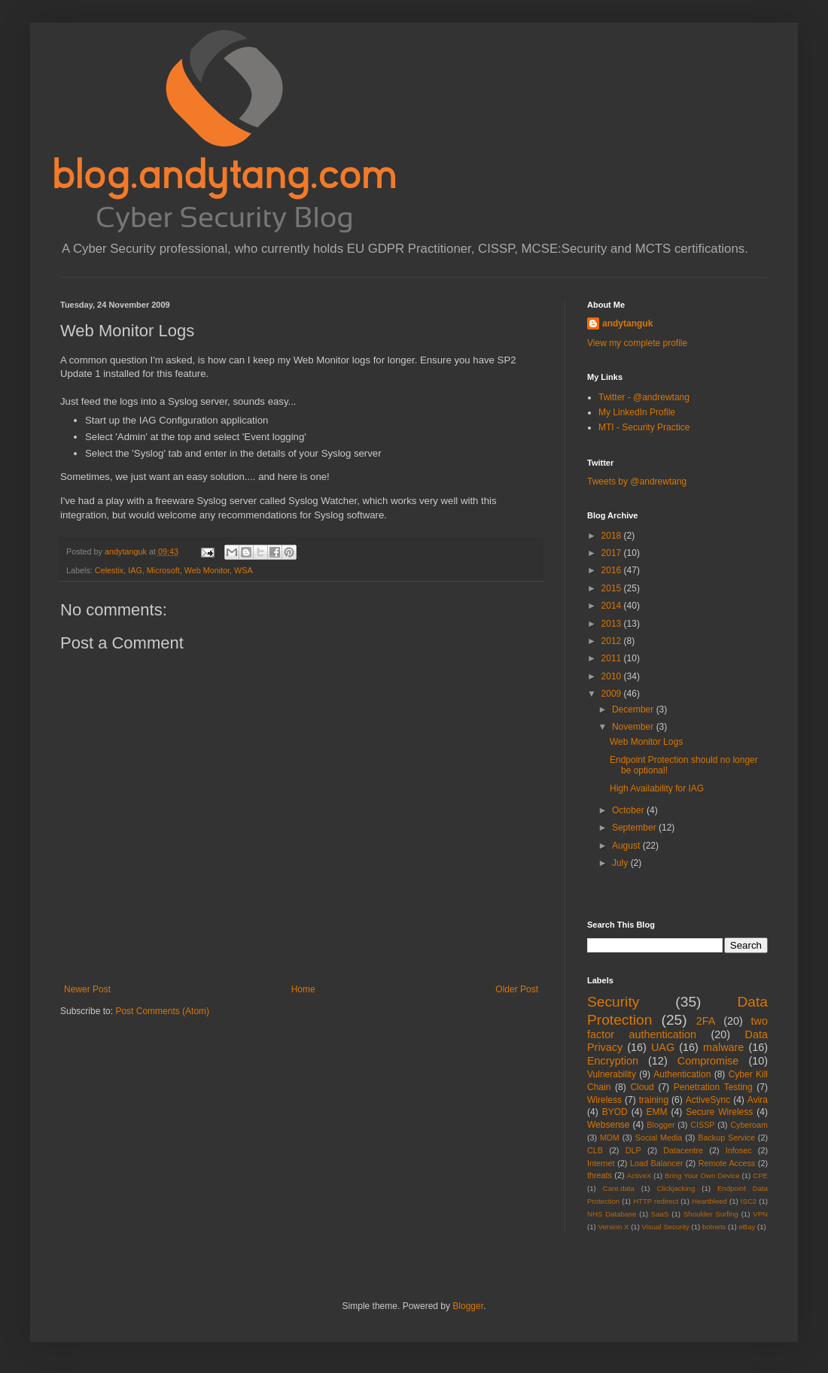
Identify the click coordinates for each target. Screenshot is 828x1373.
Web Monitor (207, 570)
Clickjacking (676, 1188)
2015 (612, 588)
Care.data (619, 1188)
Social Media (659, 1137)
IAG (135, 570)
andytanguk (627, 323)
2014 (612, 605)
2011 (612, 658)
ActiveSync (708, 1100)
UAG (662, 1047)
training (653, 1100)
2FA (706, 1021)
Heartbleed (709, 1201)
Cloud (641, 1087)
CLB (595, 1150)
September (635, 827)
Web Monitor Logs (646, 742)
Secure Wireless (719, 1112)
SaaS (659, 1214)
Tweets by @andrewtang (636, 481)
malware (723, 1047)
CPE (760, 1175)
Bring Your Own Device (702, 1175)
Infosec (739, 1150)
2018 (612, 535)
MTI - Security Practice (643, 427)
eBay (746, 1227)
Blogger (660, 1124)
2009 (612, 693)
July (621, 863)
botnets (714, 1227)
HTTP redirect (655, 1201)
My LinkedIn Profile (636, 412)
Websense (608, 1124)
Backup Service (726, 1137)
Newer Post (87, 989)
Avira (757, 1100)
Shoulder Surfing (710, 1214)
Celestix (109, 570)
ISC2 (748, 1201)
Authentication (682, 1074)
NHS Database (611, 1214)
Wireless (604, 1100)
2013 (612, 623)
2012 (612, 641)
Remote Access (727, 1163)
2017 (612, 553)
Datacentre (683, 1150)
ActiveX (639, 1175)
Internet (601, 1163)
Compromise (708, 1061)
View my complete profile (637, 343)
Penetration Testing (713, 1087)
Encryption (612, 1061)
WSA (243, 570)
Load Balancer (656, 1163)
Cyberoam (749, 1124)
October (629, 810)
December (634, 709)
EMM (656, 1112)
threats (599, 1175)
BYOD (615, 1112)
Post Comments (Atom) (162, 1011)
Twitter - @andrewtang (643, 397)
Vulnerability (611, 1074)
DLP (633, 1150)
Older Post (516, 989)
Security (613, 1002)
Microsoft (163, 570)
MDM (609, 1137)
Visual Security (665, 1227)
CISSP (702, 1124)
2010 (612, 676)
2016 (612, 570)
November (634, 726)
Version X (613, 1227)
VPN (760, 1214)
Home (303, 989)
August (627, 845)
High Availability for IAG (657, 788)
